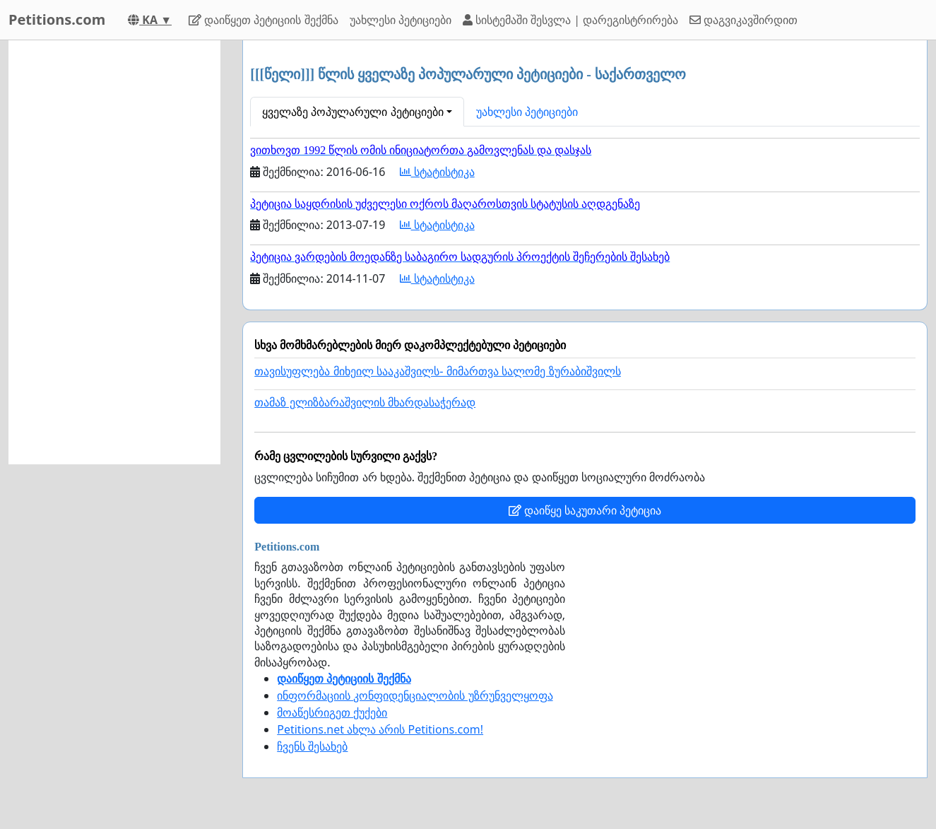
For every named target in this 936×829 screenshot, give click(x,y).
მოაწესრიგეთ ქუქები (332, 712)
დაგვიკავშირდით (743, 20)
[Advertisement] (114, 252)
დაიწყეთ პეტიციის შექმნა (263, 20)
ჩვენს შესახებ (312, 746)
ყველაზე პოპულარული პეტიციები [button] (352, 111)
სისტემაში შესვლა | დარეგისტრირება (570, 20)
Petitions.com (56, 19)
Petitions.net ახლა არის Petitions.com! (380, 729)
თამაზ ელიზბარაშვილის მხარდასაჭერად (364, 402)
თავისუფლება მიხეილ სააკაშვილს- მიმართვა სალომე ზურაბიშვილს (437, 371)
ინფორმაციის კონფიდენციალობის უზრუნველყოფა (414, 695)
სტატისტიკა (437, 172)
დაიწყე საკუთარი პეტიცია (585, 510)
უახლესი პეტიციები (400, 20)
